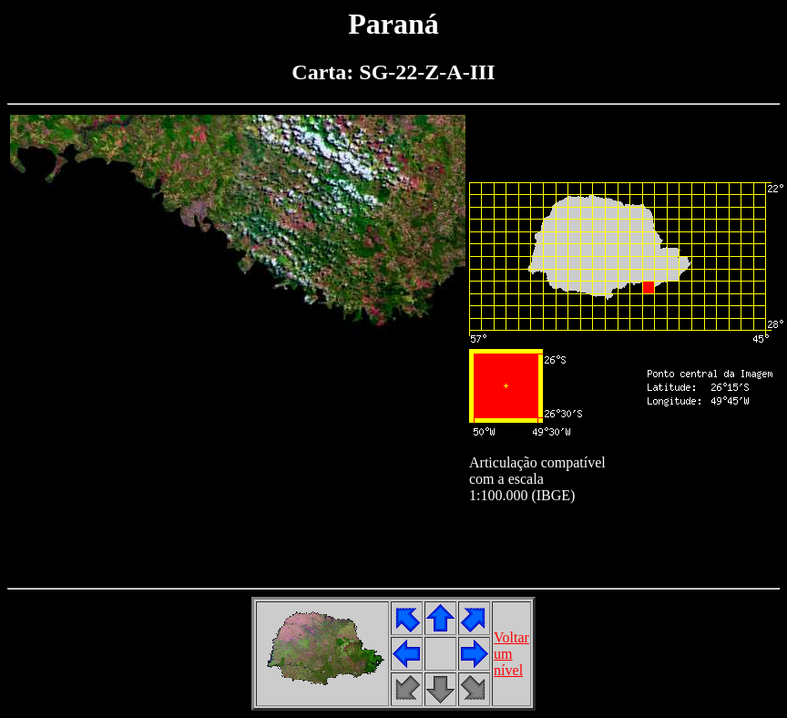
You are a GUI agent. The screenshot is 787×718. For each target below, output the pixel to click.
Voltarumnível (511, 654)
